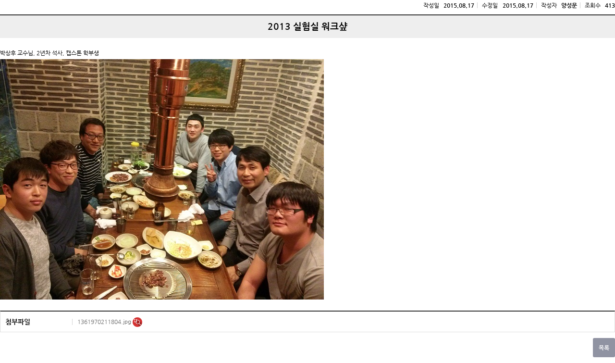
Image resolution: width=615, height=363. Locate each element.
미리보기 (137, 322)
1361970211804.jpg (105, 321)
